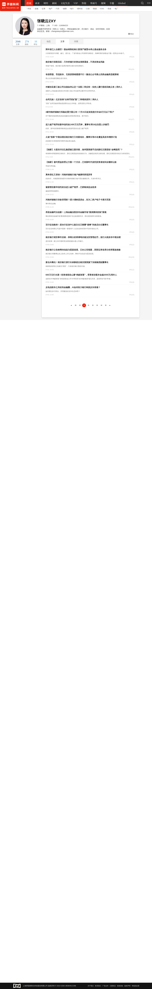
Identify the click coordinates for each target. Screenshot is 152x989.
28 (75, 305)
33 (97, 305)
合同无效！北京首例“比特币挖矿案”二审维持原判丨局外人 (72, 99)
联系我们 (98, 986)
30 (84, 305)
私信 (131, 34)
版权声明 (127, 986)
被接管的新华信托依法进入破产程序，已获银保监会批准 (71, 187)
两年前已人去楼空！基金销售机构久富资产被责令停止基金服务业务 (76, 49)
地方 (71, 9)
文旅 (87, 9)
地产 (50, 9)
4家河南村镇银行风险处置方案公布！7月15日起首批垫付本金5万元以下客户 (80, 112)
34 (101, 305)
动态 (49, 41)
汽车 (57, 9)
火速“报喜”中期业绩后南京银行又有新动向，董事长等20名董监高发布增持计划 (81, 137)
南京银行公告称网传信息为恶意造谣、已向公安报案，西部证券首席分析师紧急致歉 (83, 250)
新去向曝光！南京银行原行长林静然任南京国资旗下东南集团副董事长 (77, 262)
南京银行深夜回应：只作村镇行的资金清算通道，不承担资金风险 (75, 62)
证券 (43, 9)
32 (92, 305)
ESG (101, 9)
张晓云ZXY (46, 21)
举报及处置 (135, 986)
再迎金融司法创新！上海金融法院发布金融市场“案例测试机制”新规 (76, 212)
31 (88, 305)
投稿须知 (120, 986)
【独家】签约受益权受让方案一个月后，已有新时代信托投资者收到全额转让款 (81, 162)
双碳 (109, 9)
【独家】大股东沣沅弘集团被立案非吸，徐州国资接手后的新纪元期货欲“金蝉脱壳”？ (84, 150)
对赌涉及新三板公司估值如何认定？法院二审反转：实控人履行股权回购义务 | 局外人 (84, 87)
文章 (62, 41)
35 (105, 305)
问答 (76, 41)
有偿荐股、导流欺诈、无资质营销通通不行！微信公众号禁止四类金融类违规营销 (82, 74)
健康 (64, 9)
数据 (94, 9)
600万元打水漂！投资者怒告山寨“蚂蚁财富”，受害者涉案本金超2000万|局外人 (81, 275)
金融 (36, 9)
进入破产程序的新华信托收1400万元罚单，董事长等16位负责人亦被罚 (77, 124)
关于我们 (91, 986)
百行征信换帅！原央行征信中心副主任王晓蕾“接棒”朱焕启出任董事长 (77, 225)
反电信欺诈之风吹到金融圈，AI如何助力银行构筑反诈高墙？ (73, 287)
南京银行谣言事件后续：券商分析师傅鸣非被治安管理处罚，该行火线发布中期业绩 (83, 237)
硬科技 (79, 9)
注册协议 (113, 986)
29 (80, 305)
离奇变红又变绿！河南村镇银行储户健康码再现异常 (69, 175)
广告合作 (105, 986)
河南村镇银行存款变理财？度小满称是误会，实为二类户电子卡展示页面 (78, 200)
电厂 (116, 9)
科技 (29, 9)
